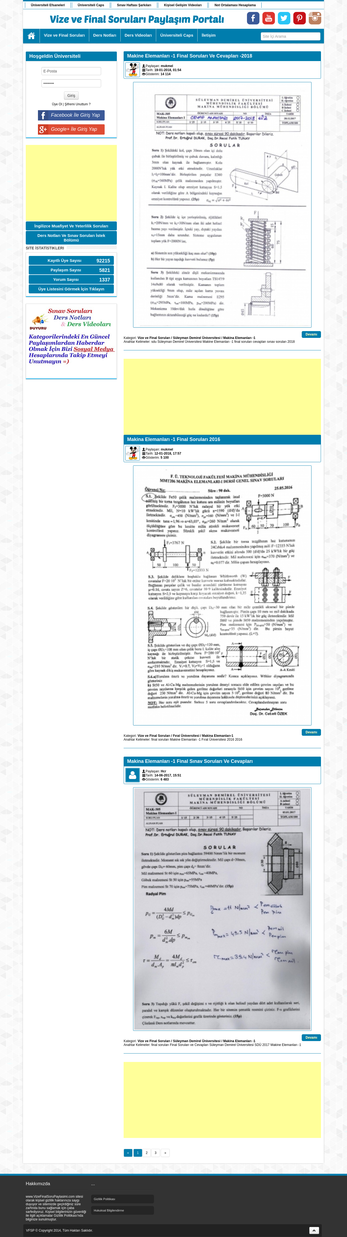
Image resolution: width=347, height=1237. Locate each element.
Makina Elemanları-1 (217, 736)
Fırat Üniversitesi (186, 736)
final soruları (243, 342)
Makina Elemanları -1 (239, 338)
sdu (153, 342)
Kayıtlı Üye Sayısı (64, 260)
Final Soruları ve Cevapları (189, 1045)
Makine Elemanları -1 (218, 342)
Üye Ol (57, 104)
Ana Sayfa (31, 36)
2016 (230, 739)
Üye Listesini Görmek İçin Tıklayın (71, 289)
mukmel (167, 66)
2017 (266, 1045)
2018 (291, 342)
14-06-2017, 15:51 (168, 775)
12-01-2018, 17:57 (168, 453)
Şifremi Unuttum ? (78, 104)
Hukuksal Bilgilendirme (109, 1210)
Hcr (163, 771)
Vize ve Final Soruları (153, 338)
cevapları (259, 342)
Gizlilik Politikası (104, 1199)
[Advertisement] (71, 183)
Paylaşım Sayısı (66, 270)
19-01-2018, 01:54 (168, 70)
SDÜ (258, 1045)
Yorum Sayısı (66, 279)
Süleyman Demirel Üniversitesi (196, 338)
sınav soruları (277, 342)
